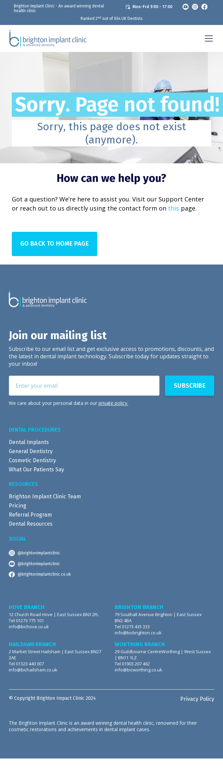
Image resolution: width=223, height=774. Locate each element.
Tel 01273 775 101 (26, 621)
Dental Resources (31, 524)
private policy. (113, 403)
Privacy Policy (197, 699)
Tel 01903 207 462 (132, 664)
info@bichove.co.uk (29, 627)
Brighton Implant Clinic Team (45, 496)
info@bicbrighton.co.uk (138, 633)
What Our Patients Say (36, 469)
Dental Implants (29, 442)
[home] (48, 38)
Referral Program (30, 515)
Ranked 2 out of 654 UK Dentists (112, 18)
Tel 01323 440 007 (26, 664)
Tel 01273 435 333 (132, 627)
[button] (207, 38)
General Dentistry (31, 451)
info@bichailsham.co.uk (33, 670)
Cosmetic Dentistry (32, 460)
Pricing (17, 505)
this (173, 208)
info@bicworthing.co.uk (138, 670)
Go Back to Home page (54, 243)
